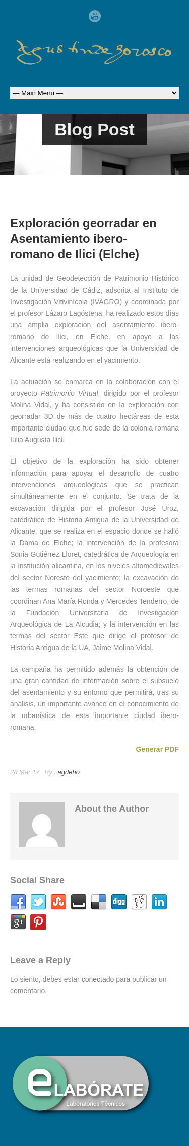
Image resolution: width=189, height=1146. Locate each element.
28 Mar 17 (25, 772)
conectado (98, 979)
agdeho (69, 772)
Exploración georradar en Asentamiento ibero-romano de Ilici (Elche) (83, 238)
